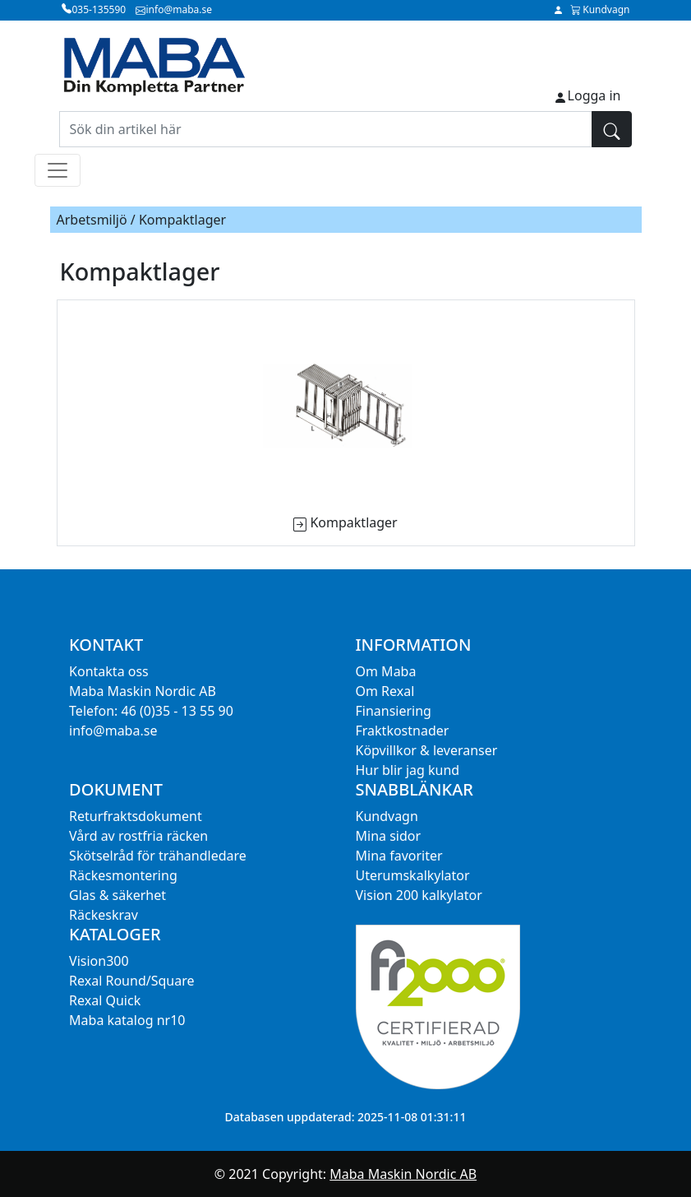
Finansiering (393, 711)
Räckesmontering (123, 875)
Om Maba (386, 671)
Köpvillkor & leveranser (427, 750)
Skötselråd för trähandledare (157, 856)
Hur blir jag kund (408, 770)
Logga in (594, 95)
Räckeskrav (103, 915)
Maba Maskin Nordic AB (403, 1174)
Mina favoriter (399, 856)
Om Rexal (385, 691)
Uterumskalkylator (413, 875)
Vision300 (99, 961)
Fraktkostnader (402, 730)
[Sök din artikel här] (325, 129)
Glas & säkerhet (117, 895)
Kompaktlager (353, 522)
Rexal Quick (105, 1000)
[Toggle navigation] (58, 170)
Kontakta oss (109, 671)
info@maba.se (113, 730)
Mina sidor (389, 836)
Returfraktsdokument (135, 816)
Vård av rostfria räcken (138, 836)
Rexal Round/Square (131, 981)
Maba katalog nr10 (127, 1020)
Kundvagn (387, 816)
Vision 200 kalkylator (419, 895)
